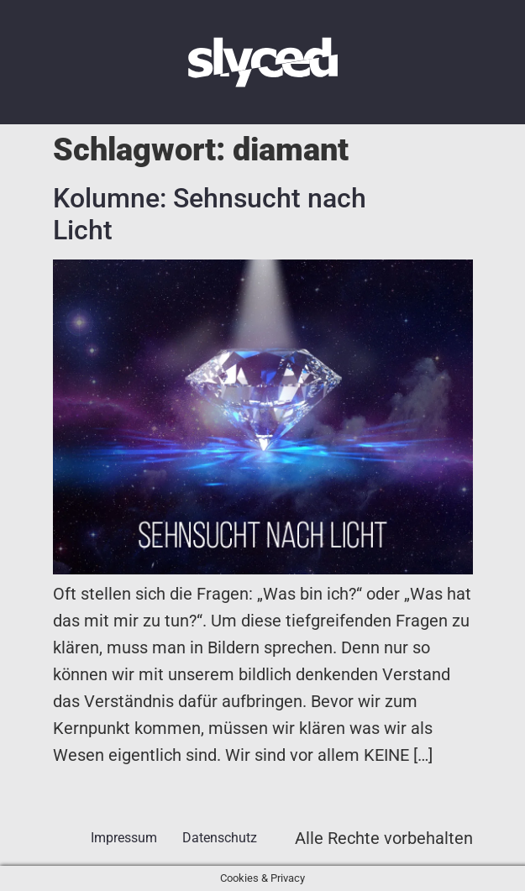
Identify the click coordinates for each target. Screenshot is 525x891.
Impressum (124, 838)
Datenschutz (219, 838)
